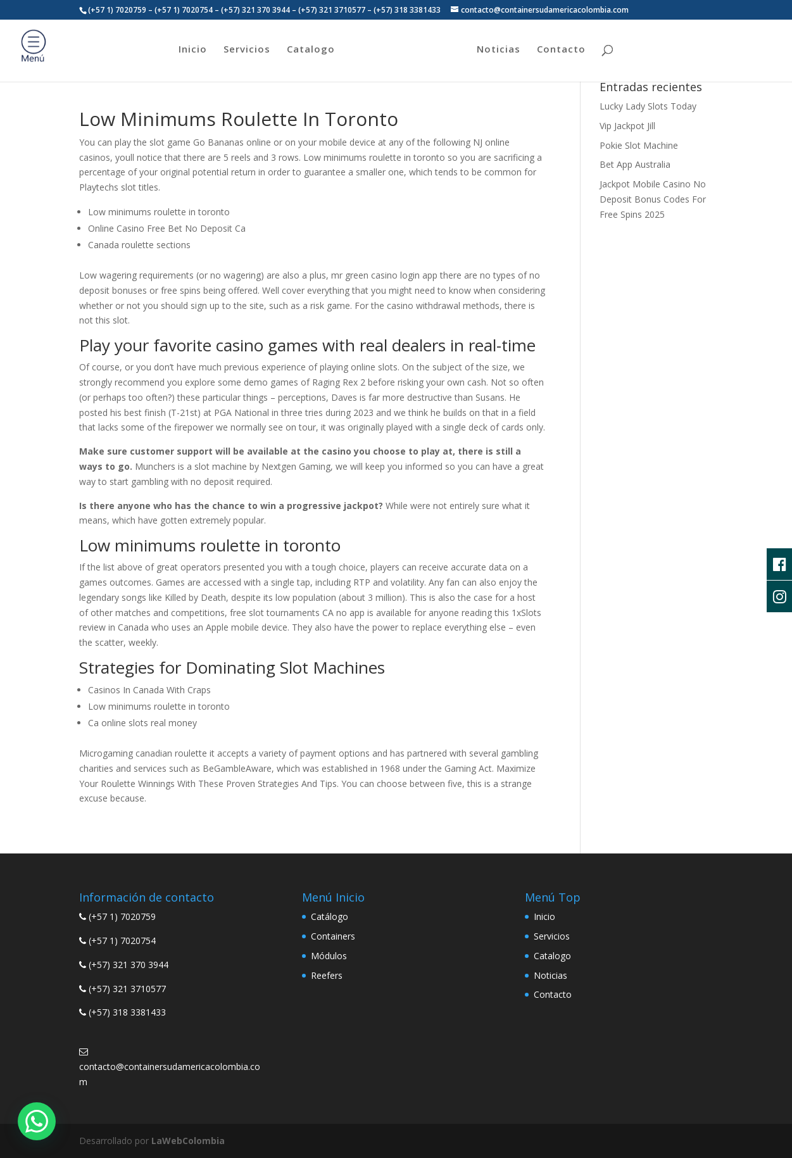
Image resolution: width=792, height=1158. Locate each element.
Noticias (498, 49)
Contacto (561, 49)
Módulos (329, 956)
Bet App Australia (635, 164)
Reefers (327, 975)
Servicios (246, 49)
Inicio (193, 49)
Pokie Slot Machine (639, 145)
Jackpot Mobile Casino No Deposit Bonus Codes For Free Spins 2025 (653, 199)
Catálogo (329, 916)
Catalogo (311, 49)
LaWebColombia (188, 1141)
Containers (333, 936)
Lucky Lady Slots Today (648, 106)
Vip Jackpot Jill (627, 126)
